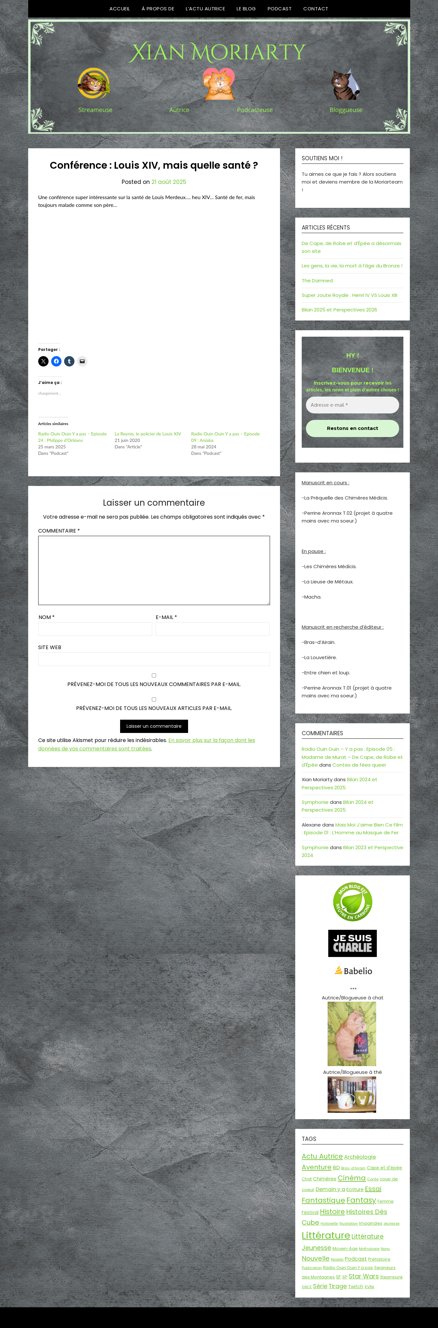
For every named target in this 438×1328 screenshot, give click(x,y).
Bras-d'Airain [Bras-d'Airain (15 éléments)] (353, 1168)
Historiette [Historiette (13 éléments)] (329, 1223)
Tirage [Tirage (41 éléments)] (338, 1286)
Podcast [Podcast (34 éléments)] (356, 1259)
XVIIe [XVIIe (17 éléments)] (369, 1286)
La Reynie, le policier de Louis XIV (148, 433)
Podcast (280, 8)
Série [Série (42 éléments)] (320, 1286)
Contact (316, 8)
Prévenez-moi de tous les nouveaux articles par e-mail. (154, 708)
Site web (49, 647)
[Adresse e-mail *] (352, 405)
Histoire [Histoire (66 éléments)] (332, 1211)
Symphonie (315, 802)
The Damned (317, 280)
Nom (47, 617)
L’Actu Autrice (205, 8)
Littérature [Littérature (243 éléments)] (326, 1235)
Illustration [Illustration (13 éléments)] (348, 1223)
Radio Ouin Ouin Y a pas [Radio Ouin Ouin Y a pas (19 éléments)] (348, 1268)
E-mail (166, 617)
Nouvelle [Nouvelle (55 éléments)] (316, 1258)
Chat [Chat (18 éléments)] (307, 1179)
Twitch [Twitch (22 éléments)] (355, 1286)
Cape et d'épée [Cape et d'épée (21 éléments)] (384, 1168)
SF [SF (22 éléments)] (338, 1277)
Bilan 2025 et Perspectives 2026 (339, 309)
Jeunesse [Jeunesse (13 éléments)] (391, 1223)
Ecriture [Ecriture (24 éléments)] (355, 1189)
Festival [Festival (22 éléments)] (310, 1212)
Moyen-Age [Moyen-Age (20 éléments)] (345, 1248)
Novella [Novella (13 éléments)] (337, 1259)
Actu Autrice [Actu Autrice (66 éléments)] (322, 1156)
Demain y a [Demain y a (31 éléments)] (330, 1189)
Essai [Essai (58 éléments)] (373, 1188)
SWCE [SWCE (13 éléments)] (307, 1287)
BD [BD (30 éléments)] (336, 1167)
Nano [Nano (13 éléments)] (385, 1248)
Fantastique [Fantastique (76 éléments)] (323, 1200)
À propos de (158, 8)
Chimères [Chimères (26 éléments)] (324, 1178)
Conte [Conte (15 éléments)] (372, 1179)
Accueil (119, 8)
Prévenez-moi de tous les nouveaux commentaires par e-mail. (154, 684)
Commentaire (59, 531)
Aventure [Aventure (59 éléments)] (316, 1167)
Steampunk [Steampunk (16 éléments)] (391, 1277)
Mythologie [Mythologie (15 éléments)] (369, 1248)
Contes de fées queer (359, 764)
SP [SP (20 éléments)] (344, 1277)
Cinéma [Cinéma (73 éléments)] (352, 1178)
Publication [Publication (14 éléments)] (312, 1267)
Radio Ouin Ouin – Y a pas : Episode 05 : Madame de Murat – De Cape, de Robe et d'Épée (352, 757)
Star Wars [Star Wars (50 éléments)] (364, 1276)
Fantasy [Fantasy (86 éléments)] (361, 1200)
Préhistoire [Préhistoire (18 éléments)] (379, 1259)
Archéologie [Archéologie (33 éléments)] (360, 1157)
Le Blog (246, 8)
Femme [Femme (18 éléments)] (385, 1201)
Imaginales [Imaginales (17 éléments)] (370, 1223)
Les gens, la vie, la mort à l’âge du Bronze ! (352, 265)
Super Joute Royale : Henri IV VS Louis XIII (349, 295)
